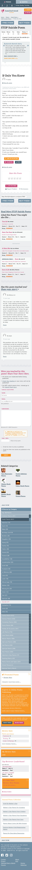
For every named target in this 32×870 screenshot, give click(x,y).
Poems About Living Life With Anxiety (15, 823)
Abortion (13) (6, 522)
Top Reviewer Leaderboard (13, 761)
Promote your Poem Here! (10, 682)
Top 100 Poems (6, 513)
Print (18, 162)
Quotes (23, 2)
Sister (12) (5, 592)
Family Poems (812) (8, 615)
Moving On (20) (7, 588)
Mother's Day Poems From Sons (13, 819)
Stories (23, 863)
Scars (17, 259)
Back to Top (5, 505)
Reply (5, 325)
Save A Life (6, 269)
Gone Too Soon (7, 232)
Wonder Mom (7, 677)
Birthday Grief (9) (7, 532)
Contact (3, 859)
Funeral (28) (5, 555)
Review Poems (19, 722)
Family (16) (5, 546)
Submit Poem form (11, 387)
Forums (3, 865)
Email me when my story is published (13, 446)
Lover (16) (5, 579)
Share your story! (10, 289)
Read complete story (10, 56)
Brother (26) (6, 536)
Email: (4, 399)
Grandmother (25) (7, 562)
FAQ (16, 861)
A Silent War (6, 248)
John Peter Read (6, 766)
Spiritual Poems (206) (8, 648)
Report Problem (11, 189)
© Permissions (23, 189)
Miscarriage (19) (7, 582)
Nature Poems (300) (8, 638)
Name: (3, 393)
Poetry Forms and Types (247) (11, 662)
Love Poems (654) (7, 635)
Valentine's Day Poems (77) (10, 655)
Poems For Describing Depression (13, 833)
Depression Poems (7, 259)
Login (3, 754)
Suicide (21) (5, 602)
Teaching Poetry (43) (8, 658)
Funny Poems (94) (7, 625)
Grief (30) (5, 565)
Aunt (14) (5, 526)
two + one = (5, 438)
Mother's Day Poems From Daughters (15, 815)
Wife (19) (5, 612)
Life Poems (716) (7, 632)
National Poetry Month (9, 668)
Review (28, 12)
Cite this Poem (11, 185)
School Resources (7, 665)
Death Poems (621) (8, 519)
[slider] (25, 33)
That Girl (5, 221)
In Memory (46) (7, 572)
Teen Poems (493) (7, 652)
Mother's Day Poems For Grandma (14, 807)
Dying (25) (5, 542)
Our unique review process (11, 708)
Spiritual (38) (6, 598)
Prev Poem (7, 23)
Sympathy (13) (6, 605)
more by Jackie (7, 83)
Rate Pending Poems (8, 744)
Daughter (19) (6, 539)
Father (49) (5, 549)
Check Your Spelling (8, 381)
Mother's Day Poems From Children (14, 811)
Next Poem (24, 23)
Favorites (9, 162)
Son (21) (4, 595)
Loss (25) (5, 575)
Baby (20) (5, 529)
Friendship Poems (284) (9, 622)
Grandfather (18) (7, 559)
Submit (28, 9)
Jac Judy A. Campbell (8, 772)
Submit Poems (7, 722)
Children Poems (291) (8, 516)
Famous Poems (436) (8, 619)
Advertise (24, 865)
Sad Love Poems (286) (9, 642)
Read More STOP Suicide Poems (16, 211)
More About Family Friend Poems (13, 711)
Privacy (3, 861)
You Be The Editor (8, 785)
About (17, 859)
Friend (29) (5, 552)
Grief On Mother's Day (10, 803)
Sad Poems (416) (7, 645)
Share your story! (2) (10, 58)
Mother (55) (5, 585)
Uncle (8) (5, 608)
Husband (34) (6, 569)
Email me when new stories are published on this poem (16, 450)
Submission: (5, 408)
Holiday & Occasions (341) (10, 628)
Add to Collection (11, 158)
